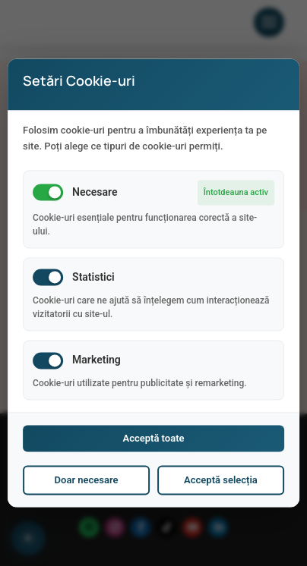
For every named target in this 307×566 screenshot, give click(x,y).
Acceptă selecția (221, 480)
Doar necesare (87, 480)
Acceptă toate (153, 439)
